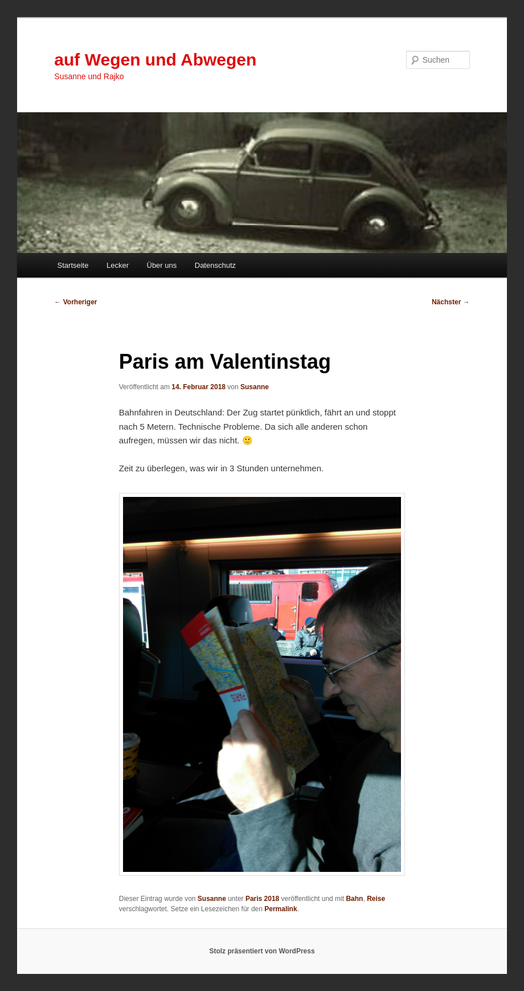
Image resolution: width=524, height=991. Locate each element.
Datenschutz (215, 265)
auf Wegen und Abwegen (155, 59)
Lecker (118, 265)
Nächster (451, 302)
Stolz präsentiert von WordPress (261, 951)
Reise (376, 899)
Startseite (73, 265)
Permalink (280, 909)
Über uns (162, 265)
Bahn (354, 899)
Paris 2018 (262, 899)
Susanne (254, 387)
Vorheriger (75, 302)
